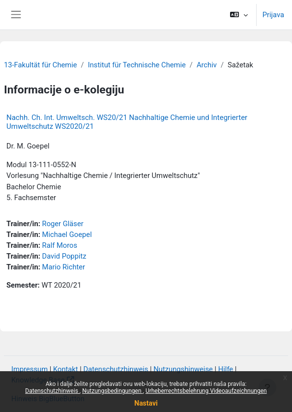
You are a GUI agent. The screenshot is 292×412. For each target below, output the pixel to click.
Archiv (207, 64)
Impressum (29, 369)
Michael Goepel (67, 234)
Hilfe (225, 369)
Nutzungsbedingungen (112, 390)
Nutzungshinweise (183, 369)
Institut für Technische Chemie (137, 64)
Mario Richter (64, 267)
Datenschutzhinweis (52, 390)
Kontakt (65, 369)
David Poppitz (64, 256)
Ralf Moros (60, 245)
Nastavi (145, 403)
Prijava (273, 14)
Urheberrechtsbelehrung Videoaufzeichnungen (206, 390)
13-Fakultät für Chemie (40, 64)
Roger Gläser (63, 223)
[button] (239, 14)
